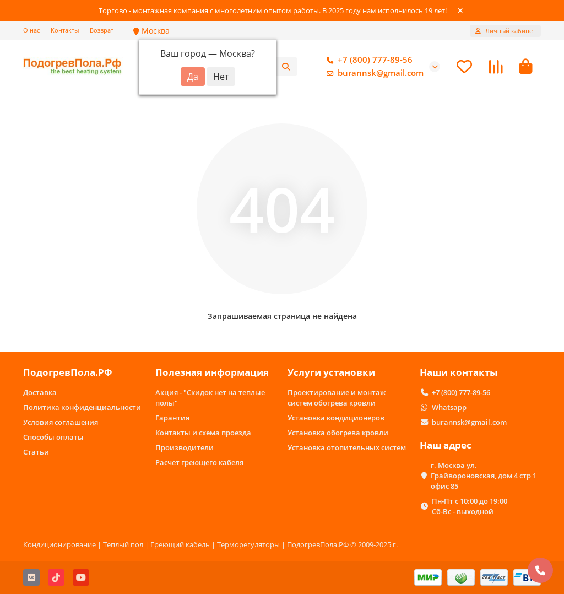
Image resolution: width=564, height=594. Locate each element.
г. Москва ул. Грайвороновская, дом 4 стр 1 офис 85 (483, 475)
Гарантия (172, 418)
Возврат (101, 30)
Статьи (36, 452)
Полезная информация (212, 372)
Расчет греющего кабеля (199, 462)
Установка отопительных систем (347, 447)
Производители (184, 447)
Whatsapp (449, 407)
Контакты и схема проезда (203, 433)
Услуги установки (331, 372)
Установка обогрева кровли (338, 433)
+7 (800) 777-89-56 (367, 60)
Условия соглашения (60, 422)
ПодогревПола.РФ (67, 372)
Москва (151, 30)
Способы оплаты (53, 437)
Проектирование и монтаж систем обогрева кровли (337, 397)
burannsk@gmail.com (373, 73)
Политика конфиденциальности (82, 407)
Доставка (40, 392)
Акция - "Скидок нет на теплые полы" (210, 397)
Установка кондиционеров (336, 418)
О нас (31, 30)
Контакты (65, 30)
